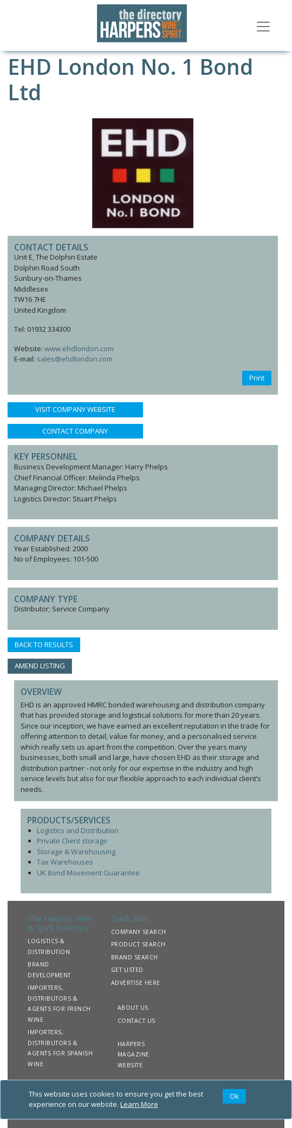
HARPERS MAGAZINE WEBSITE (134, 1054)
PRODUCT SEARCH (138, 944)
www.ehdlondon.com (79, 348)
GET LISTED (127, 970)
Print (256, 378)
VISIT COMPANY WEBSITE (75, 409)
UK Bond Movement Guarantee (88, 873)
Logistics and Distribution (78, 830)
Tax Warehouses (65, 862)
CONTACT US (136, 1020)
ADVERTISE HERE (135, 983)
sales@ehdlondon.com (75, 359)
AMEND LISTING (40, 666)
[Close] (234, 1096)
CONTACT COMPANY (75, 431)
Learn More (139, 1104)
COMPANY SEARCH (138, 932)
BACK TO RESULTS (44, 644)
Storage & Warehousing (76, 851)
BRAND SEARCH (134, 957)
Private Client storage (72, 841)
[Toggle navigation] (263, 25)
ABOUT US (133, 1007)
